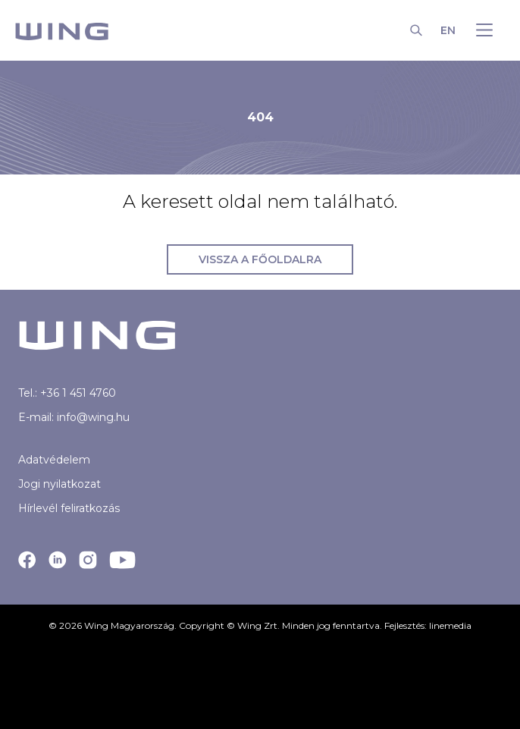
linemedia (450, 625)
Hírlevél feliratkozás (69, 508)
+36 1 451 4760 (78, 393)
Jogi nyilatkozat (59, 484)
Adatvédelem (54, 460)
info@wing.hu (93, 417)
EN (447, 30)
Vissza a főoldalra (260, 259)
